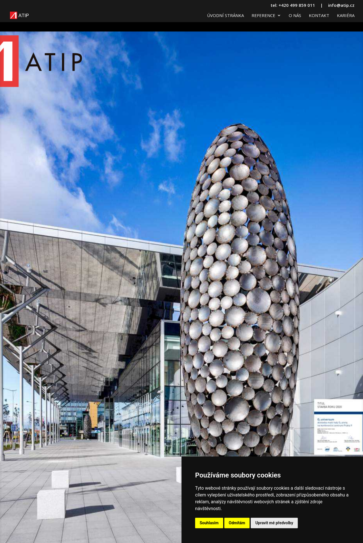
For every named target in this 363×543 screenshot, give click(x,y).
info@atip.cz (341, 5)
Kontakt (319, 15)
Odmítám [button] (237, 523)
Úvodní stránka (225, 15)
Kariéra (345, 15)
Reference (263, 15)
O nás (295, 15)
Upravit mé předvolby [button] (274, 523)
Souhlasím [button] (209, 523)
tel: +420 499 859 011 (293, 5)
